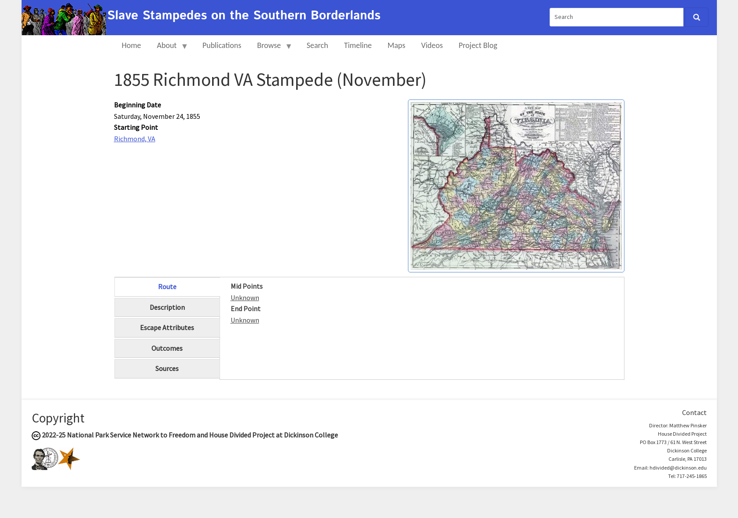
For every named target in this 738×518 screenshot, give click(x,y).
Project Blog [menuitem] (478, 45)
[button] (516, 184)
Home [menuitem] (131, 45)
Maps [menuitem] (396, 45)
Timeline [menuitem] (358, 45)
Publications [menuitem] (221, 45)
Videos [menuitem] (432, 45)
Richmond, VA (134, 138)
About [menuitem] (169, 49)
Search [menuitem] (317, 45)
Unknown (245, 297)
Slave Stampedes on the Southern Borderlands (244, 16)
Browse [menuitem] (271, 49)
